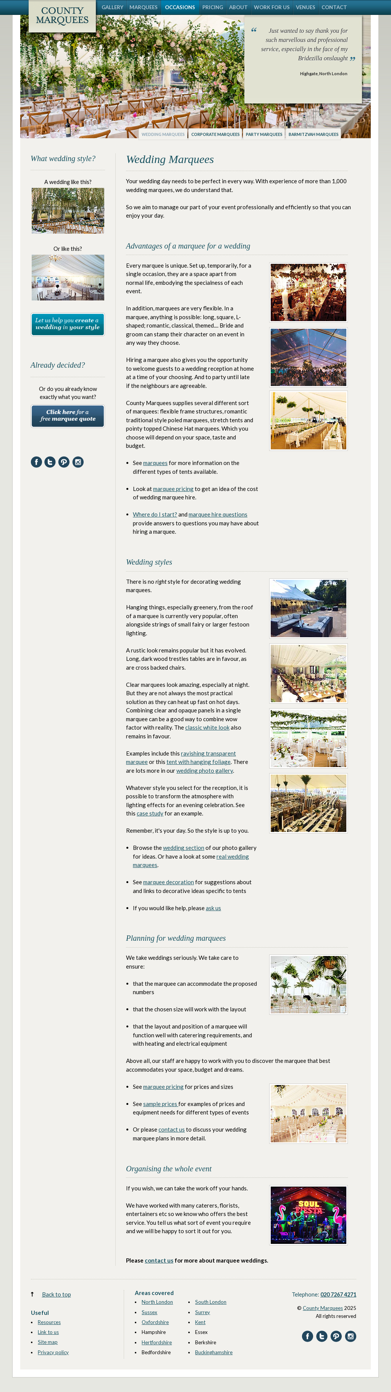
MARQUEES (143, 7)
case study (150, 813)
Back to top (56, 1294)
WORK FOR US (272, 7)
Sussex (149, 1312)
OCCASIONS (180, 7)
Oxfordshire (155, 1322)
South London (210, 1302)
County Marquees (323, 1308)
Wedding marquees (163, 134)
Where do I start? (155, 514)
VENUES (305, 7)
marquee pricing (173, 488)
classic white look (207, 727)
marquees (155, 462)
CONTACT (334, 7)
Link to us (48, 1332)
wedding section (183, 847)
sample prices (160, 1103)
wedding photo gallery (204, 770)
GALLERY (112, 7)
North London (157, 1302)
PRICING (212, 7)
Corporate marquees (215, 134)
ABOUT (238, 7)
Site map (48, 1342)
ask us (213, 907)
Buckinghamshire (214, 1352)
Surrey (202, 1312)
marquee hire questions (218, 514)
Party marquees (264, 134)
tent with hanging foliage (198, 761)
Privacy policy (53, 1352)
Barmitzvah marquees (314, 134)
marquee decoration (168, 881)
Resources (49, 1322)
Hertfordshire (157, 1342)
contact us (171, 1129)
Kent (200, 1322)
